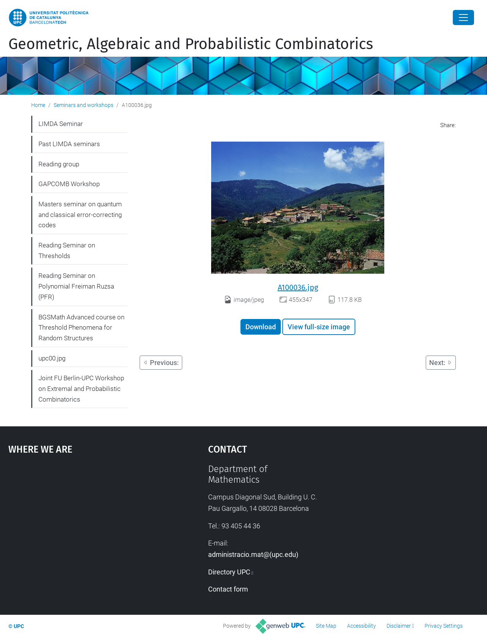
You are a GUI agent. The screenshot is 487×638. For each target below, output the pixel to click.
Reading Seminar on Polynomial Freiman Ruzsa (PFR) (76, 286)
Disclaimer (399, 626)
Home (38, 105)
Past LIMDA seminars (69, 144)
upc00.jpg (51, 358)
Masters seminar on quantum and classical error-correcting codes (80, 214)
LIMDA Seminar (60, 124)
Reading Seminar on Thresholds (66, 250)
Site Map (326, 626)
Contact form (228, 589)
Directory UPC (229, 572)
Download (260, 327)
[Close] (463, 17)
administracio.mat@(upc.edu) (253, 554)
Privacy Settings (444, 626)
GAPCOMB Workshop (69, 184)
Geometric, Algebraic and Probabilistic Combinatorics (190, 44)
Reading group (58, 164)
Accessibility (361, 626)
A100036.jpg (298, 287)
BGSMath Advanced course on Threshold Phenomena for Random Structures (81, 327)
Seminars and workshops (83, 105)
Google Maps (83, 521)
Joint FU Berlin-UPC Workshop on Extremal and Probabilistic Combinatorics (81, 388)
